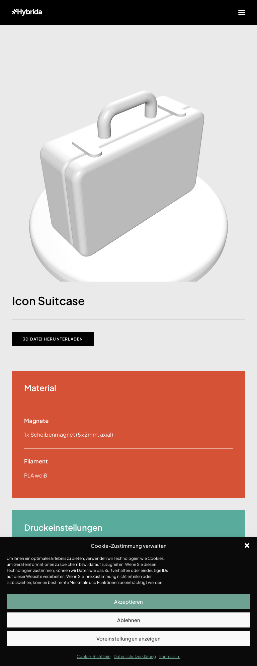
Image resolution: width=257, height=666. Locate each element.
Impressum (169, 656)
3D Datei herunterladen (53, 339)
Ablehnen (128, 620)
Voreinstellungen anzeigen (128, 638)
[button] (247, 545)
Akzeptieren (128, 601)
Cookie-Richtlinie (93, 656)
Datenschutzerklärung (135, 656)
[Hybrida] (27, 12)
